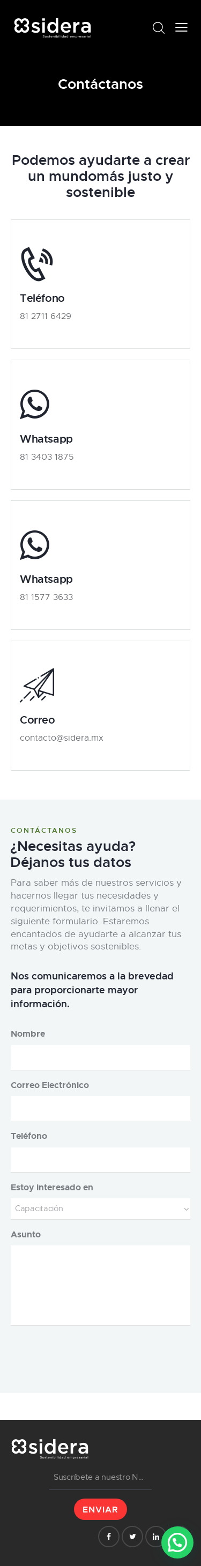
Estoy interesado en (52, 1187)
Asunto (26, 1234)
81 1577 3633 (46, 597)
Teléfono (29, 1136)
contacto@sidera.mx (61, 738)
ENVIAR (100, 1509)
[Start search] (158, 27)
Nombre (28, 1033)
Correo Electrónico (50, 1085)
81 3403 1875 (47, 457)
